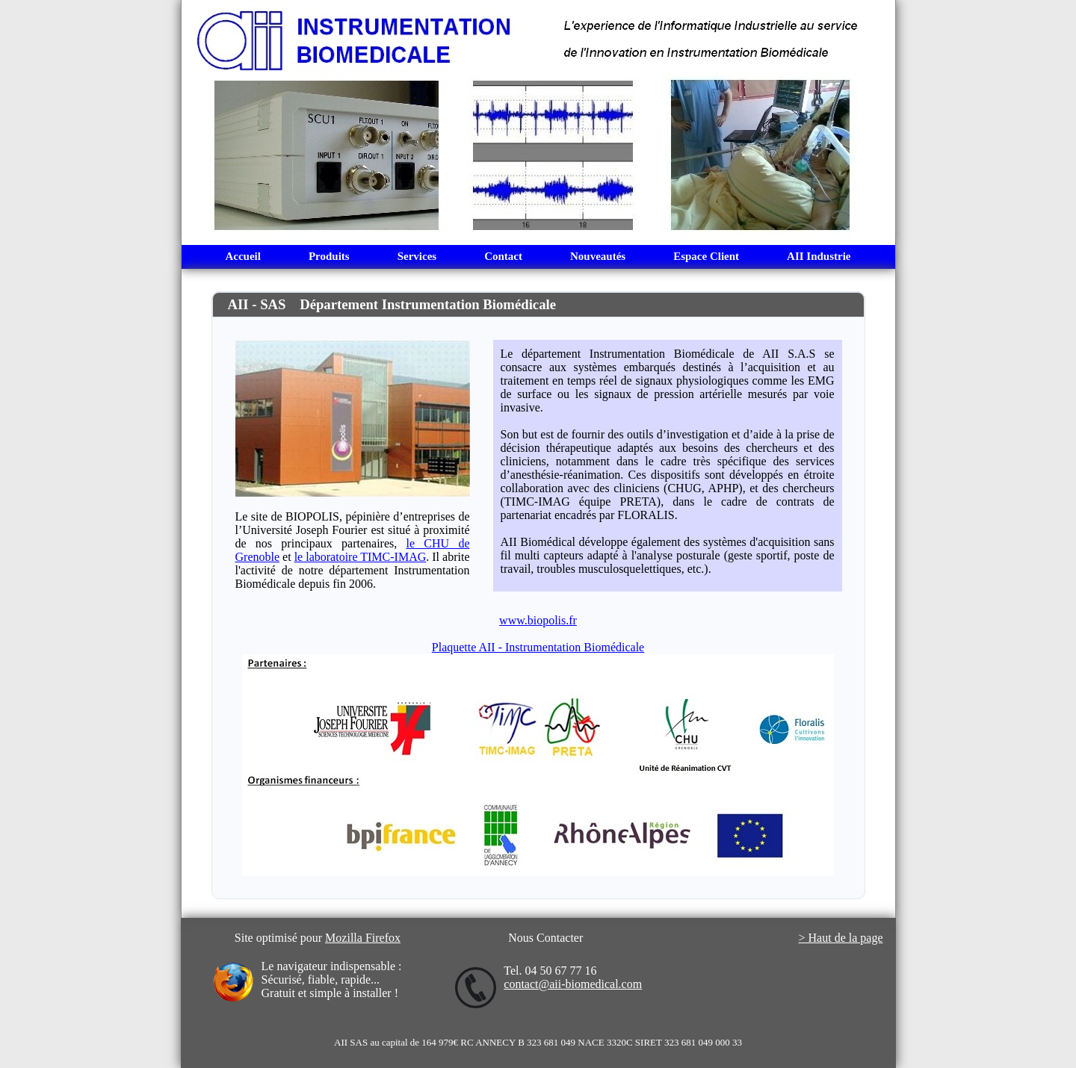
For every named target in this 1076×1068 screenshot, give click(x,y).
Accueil (242, 256)
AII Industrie (818, 256)
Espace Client (706, 256)
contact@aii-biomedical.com (573, 984)
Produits (329, 256)
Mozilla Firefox (363, 937)
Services (417, 256)
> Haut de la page (841, 937)
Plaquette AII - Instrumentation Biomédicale (538, 647)
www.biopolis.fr (538, 620)
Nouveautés (597, 256)
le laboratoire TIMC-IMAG (360, 556)
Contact (503, 256)
